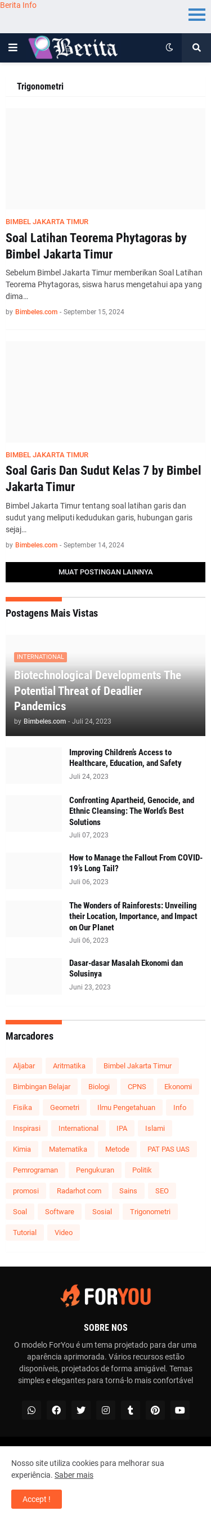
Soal (20, 1211)
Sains (128, 1191)
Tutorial (25, 1232)
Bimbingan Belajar (41, 1086)
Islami (155, 1128)
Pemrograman (35, 1170)
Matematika (68, 1149)
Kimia (22, 1149)
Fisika (22, 1107)
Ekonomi (178, 1086)
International (78, 1128)
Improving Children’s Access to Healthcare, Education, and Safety (125, 758)
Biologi (99, 1086)
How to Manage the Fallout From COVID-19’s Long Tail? (136, 863)
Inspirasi (27, 1128)
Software (59, 1211)
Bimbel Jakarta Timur (138, 1066)
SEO (162, 1191)
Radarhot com (79, 1191)
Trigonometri (150, 1211)
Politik (142, 1170)
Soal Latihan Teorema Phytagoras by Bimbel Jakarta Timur (96, 246)
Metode (117, 1149)
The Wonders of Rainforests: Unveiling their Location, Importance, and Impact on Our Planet (133, 917)
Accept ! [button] (37, 1499)
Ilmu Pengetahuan (126, 1107)
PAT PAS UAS (168, 1149)
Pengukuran (95, 1170)
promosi (26, 1191)
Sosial (102, 1211)
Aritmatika (69, 1066)
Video (64, 1232)
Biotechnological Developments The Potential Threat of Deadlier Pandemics (97, 690)
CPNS (137, 1086)
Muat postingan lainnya (106, 572)
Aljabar (24, 1066)
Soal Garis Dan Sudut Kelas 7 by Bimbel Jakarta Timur (103, 478)
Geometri (64, 1107)
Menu (197, 14)
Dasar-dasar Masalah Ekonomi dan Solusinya (126, 968)
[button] (13, 47)
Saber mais (74, 1474)
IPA (121, 1128)
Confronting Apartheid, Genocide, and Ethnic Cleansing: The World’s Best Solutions (131, 811)
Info (179, 1107)
